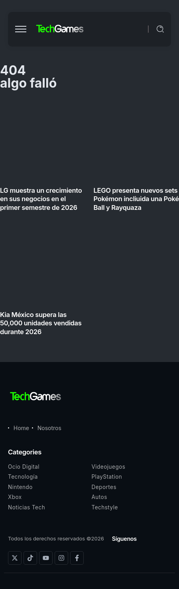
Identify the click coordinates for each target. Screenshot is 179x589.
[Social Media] (15, 558)
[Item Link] (89, 220)
